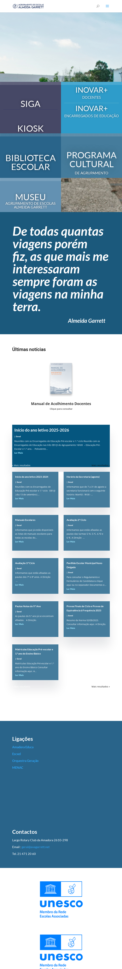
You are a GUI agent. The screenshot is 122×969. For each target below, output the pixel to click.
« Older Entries (20, 465)
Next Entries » (102, 465)
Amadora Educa (23, 747)
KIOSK (30, 128)
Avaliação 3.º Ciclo (25, 562)
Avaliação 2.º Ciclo (76, 519)
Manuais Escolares (25, 519)
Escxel (16, 754)
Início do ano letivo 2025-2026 (41, 430)
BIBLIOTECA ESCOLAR (30, 162)
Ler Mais (18, 452)
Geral (18, 436)
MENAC (17, 767)
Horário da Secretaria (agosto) (83, 476)
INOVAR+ (91, 89)
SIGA (30, 103)
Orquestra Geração (25, 761)
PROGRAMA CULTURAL (91, 159)
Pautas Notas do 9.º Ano (28, 606)
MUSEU (30, 197)
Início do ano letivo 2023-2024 (31, 476)
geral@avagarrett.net (36, 847)
